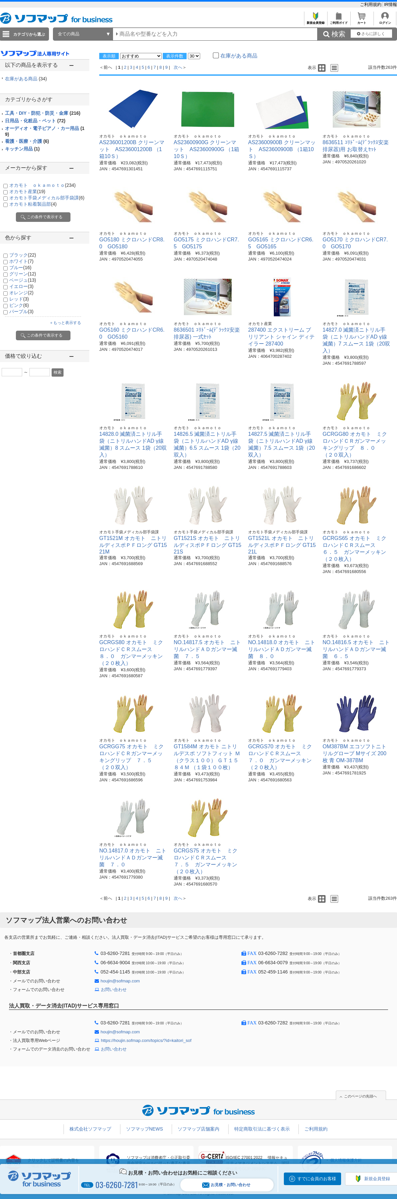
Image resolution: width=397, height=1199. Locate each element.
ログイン (385, 21)
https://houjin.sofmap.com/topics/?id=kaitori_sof (146, 1040)
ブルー (20, 267)
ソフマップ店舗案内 (198, 1129)
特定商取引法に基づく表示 (262, 1129)
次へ (178, 67)
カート (362, 21)
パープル (21, 311)
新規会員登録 (315, 21)
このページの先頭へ (360, 1096)
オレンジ (21, 292)
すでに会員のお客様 (316, 1178)
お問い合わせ (114, 989)
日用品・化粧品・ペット (35, 120)
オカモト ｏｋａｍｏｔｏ (42, 185)
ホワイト (21, 261)
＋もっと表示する (65, 322)
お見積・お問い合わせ (226, 1184)
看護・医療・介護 (27, 141)
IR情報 (390, 4)
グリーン (22, 273)
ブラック (22, 255)
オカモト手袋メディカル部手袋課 (46, 197)
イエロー (21, 286)
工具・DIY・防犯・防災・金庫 (42, 113)
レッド (19, 299)
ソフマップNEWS (144, 1129)
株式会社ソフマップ (90, 1129)
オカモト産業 (27, 191)
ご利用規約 (371, 4)
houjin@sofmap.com (120, 980)
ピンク (19, 305)
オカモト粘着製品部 (33, 204)
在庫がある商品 (26, 78)
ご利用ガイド (338, 21)
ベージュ (22, 280)
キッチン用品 (22, 148)
